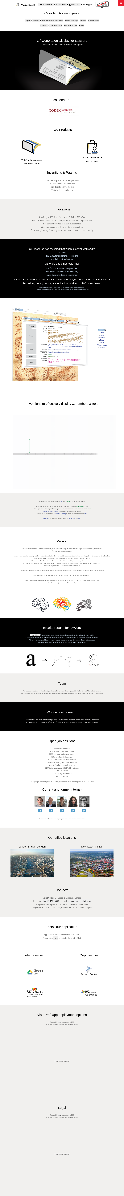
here (56, 938)
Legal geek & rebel (70, 25)
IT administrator (93, 20)
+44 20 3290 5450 (46, 5)
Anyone (28, 20)
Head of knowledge (71, 20)
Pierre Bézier (35, 635)
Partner (81, 25)
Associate (36, 20)
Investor (83, 20)
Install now (74, 5)
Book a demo (61, 5)
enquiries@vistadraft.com (79, 901)
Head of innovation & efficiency (52, 20)
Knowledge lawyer (56, 25)
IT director (43, 25)
